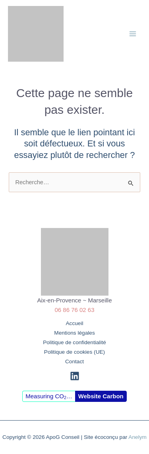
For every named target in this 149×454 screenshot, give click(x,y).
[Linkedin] (74, 376)
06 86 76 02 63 (74, 309)
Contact (74, 361)
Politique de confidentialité (74, 342)
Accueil (74, 323)
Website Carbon (101, 396)
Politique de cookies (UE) (74, 352)
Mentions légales (74, 333)
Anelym (137, 437)
